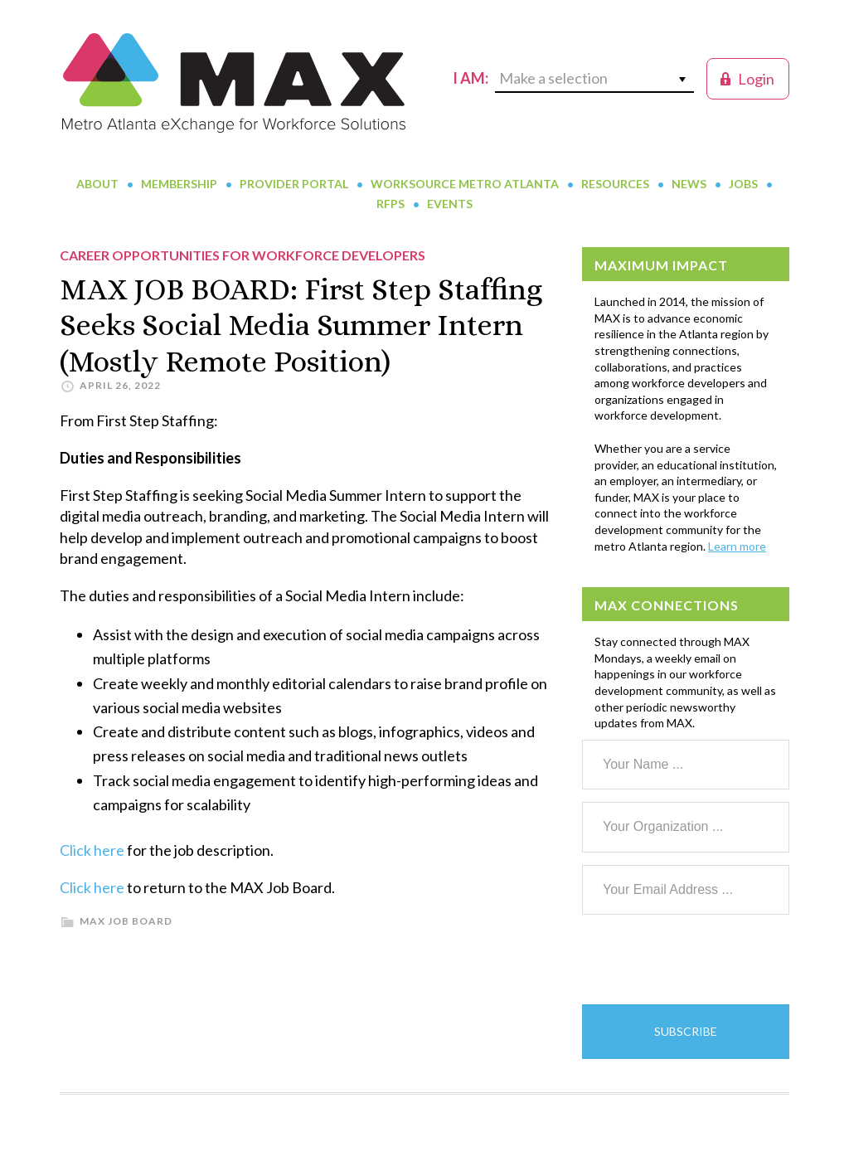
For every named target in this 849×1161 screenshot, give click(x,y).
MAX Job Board (126, 921)
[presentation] (708, 959)
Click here (92, 850)
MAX (234, 83)
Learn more (737, 546)
